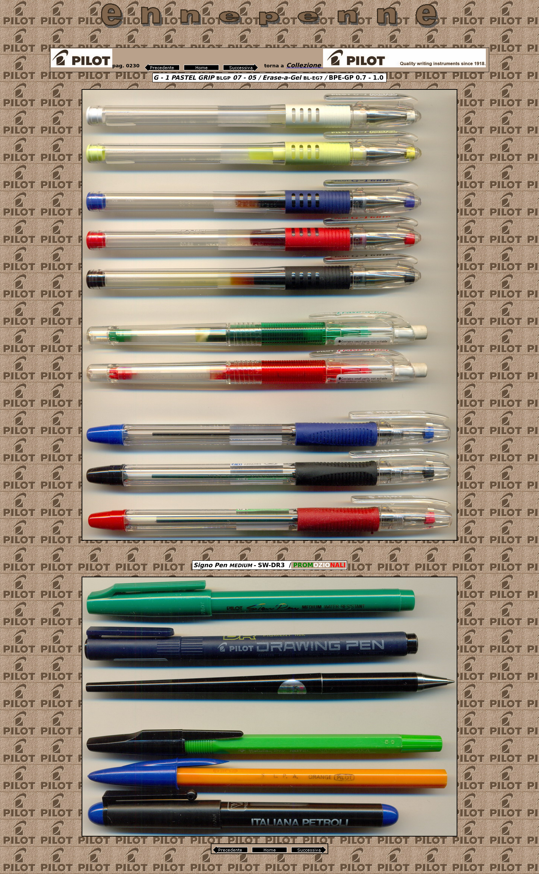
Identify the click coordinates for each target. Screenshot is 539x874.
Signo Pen (222, 565)
